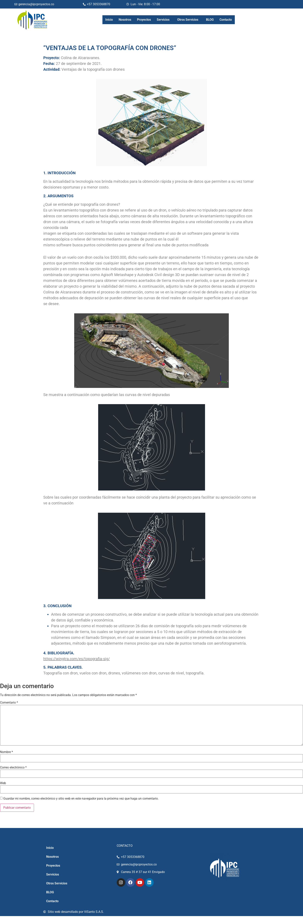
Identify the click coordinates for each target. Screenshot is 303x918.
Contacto (226, 19)
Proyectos (144, 19)
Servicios (163, 19)
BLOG (210, 19)
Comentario (9, 702)
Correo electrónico (13, 767)
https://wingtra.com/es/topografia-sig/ (76, 658)
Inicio (109, 19)
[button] (164, 19)
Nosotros (125, 19)
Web (3, 783)
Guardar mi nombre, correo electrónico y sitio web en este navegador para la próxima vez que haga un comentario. (81, 798)
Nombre (6, 752)
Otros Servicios (187, 19)
